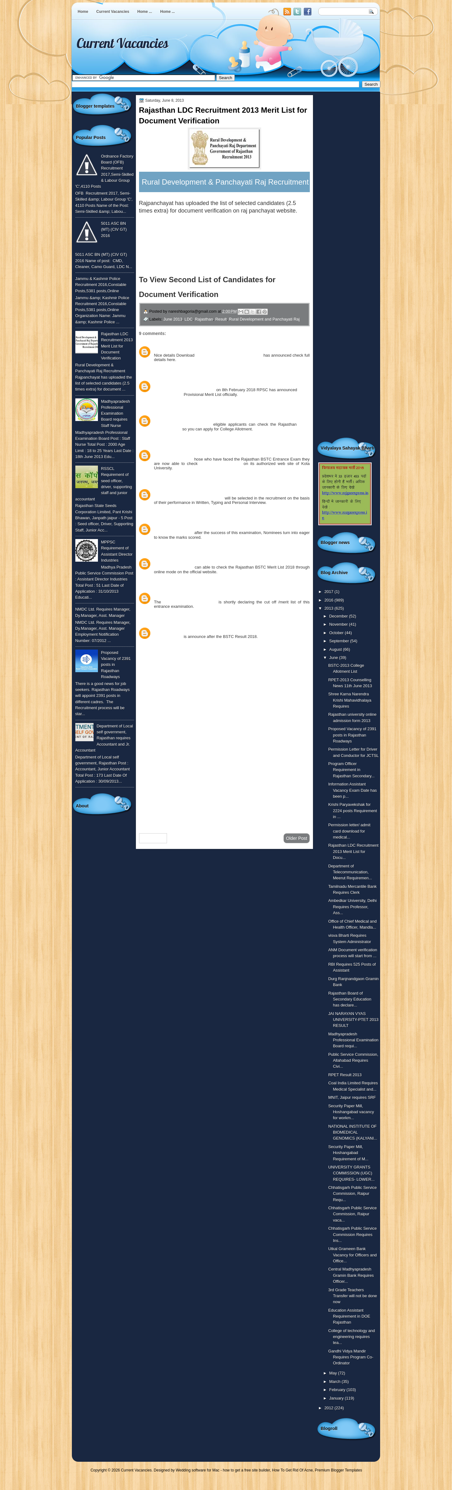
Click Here (240, 294)
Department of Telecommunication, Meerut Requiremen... (350, 872)
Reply (159, 366)
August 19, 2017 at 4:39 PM (199, 348)
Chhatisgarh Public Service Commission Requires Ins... (352, 1234)
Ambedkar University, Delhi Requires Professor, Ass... (352, 906)
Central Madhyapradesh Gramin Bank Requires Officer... (351, 1275)
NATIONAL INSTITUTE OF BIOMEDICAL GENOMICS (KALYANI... (352, 1132)
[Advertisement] (224, 778)
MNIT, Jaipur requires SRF (352, 1097)
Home (83, 11)
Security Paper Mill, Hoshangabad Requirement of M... (348, 1152)
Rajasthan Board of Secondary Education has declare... (349, 999)
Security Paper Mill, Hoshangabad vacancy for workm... (351, 1112)
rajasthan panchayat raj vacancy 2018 (188, 498)
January (337, 1398)
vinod (159, 560)
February (338, 1389)
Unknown (163, 348)
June (334, 657)
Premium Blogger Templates (338, 1470)
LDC (189, 319)
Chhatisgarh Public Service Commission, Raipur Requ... (352, 1193)
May (333, 1373)
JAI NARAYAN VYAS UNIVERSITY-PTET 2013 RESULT (353, 1019)
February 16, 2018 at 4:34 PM (194, 491)
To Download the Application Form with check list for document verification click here (220, 253)
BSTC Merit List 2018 (173, 459)
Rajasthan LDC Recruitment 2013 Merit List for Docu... (353, 851)
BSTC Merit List (168, 636)
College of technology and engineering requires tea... (351, 1336)
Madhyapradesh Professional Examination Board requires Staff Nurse (115, 413)
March (335, 1381)
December (339, 616)
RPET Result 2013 (345, 1074)
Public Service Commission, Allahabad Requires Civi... (353, 1060)
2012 (329, 1408)
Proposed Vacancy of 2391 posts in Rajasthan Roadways (352, 734)
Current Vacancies (112, 11)
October (337, 632)
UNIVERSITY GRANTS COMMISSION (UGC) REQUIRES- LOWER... (351, 1173)
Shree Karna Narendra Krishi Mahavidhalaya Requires (349, 700)
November (339, 624)
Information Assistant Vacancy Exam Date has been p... (352, 790)
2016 (329, 600)
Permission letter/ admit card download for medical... (349, 831)
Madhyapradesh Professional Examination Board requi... (353, 1040)
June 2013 (173, 319)
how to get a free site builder (246, 1470)
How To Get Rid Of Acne (292, 1470)
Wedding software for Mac (197, 1470)
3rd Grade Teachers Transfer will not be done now (352, 1296)
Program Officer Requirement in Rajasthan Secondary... (351, 769)
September (339, 641)
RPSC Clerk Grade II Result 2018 (184, 389)
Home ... (144, 11)
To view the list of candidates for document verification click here (210, 229)
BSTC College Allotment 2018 (182, 424)
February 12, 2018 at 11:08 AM (202, 417)
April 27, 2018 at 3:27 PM (197, 629)
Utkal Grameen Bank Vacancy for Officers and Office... (352, 1254)
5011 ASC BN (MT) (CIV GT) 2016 (114, 229)
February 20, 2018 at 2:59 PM (193, 560)
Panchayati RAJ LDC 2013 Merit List (229, 355)
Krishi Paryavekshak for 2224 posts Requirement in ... (352, 810)
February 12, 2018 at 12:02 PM (202, 452)
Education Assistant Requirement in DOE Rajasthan (349, 1316)
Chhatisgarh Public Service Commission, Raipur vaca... (352, 1214)
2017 (329, 591)
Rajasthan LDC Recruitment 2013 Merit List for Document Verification (117, 346)
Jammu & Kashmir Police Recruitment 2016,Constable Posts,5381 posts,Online (100, 284)
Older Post (296, 838)
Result (221, 319)
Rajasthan (204, 319)
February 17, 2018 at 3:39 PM (201, 525)
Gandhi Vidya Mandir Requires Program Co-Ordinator (351, 1357)
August (336, 649)
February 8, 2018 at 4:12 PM (200, 383)
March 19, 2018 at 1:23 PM (198, 594)
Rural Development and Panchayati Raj (264, 319)
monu (159, 491)
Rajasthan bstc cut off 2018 (190, 602)
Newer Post (153, 838)
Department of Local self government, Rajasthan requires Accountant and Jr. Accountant (104, 738)
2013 (329, 608)
